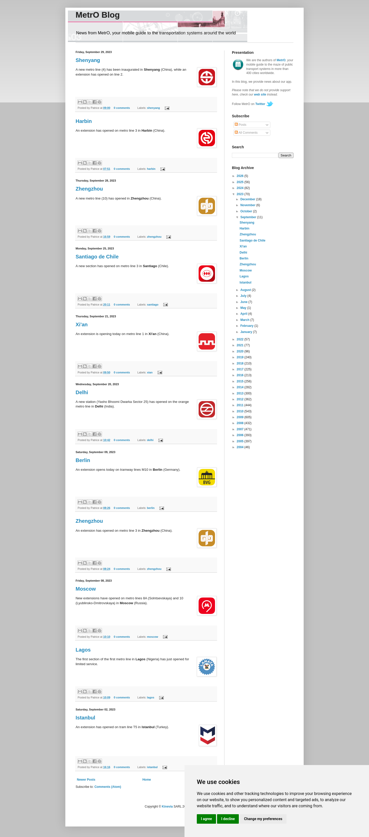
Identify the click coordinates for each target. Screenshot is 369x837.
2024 (240, 188)
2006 (240, 435)
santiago (152, 304)
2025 (240, 182)
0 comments (122, 107)
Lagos (83, 650)
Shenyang (88, 60)
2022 (240, 339)
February (247, 326)
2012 (240, 399)
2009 (240, 417)
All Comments (246, 132)
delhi (150, 440)
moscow (152, 636)
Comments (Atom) (107, 787)
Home (146, 779)
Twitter (260, 104)
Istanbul (85, 717)
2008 (240, 423)
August (246, 290)
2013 (240, 393)
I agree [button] (206, 819)
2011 (240, 405)
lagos (150, 697)
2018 (240, 363)
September (248, 217)
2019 (240, 357)
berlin (151, 507)
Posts (240, 125)
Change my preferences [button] (263, 819)
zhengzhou (154, 236)
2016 (240, 375)
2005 (240, 441)
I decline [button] (228, 819)
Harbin (84, 121)
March (245, 320)
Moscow (86, 589)
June (244, 302)
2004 (240, 447)
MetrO (281, 60)
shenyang (153, 107)
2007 (240, 429)
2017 (240, 369)
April (244, 314)
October (246, 211)
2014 (240, 387)
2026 (240, 176)
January (246, 332)
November (248, 205)
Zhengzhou (89, 189)
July (243, 296)
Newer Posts (86, 779)
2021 (240, 345)
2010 (240, 411)
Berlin (83, 460)
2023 (240, 194)
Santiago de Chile (97, 256)
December (248, 199)
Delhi (82, 392)
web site (260, 94)
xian (150, 372)
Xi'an (82, 324)
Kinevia (167, 806)
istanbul (152, 767)
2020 (240, 351)
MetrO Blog (98, 14)
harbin (151, 168)
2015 (240, 381)
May (243, 308)
